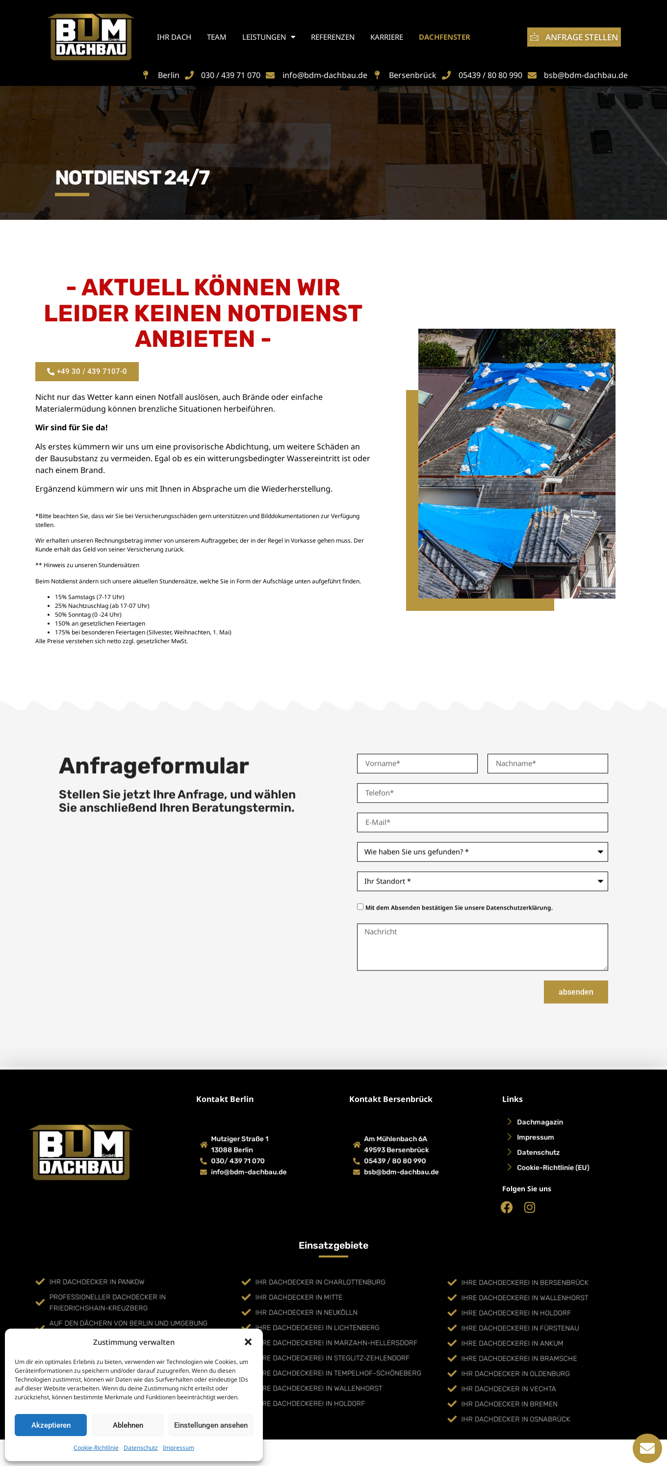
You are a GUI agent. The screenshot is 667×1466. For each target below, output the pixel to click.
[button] (248, 1342)
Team (217, 37)
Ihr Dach (174, 37)
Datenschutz (141, 1447)
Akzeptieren (51, 1425)
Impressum (178, 1447)
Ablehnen (128, 1425)
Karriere (386, 37)
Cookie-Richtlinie (96, 1447)
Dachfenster (444, 37)
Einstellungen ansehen (211, 1425)
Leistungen (268, 37)
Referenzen (333, 37)
